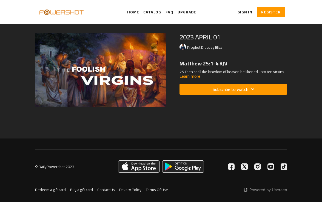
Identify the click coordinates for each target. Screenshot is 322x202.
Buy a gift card (81, 190)
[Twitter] (244, 166)
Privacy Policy (130, 190)
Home (133, 12)
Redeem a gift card (50, 190)
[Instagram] (257, 166)
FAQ (169, 12)
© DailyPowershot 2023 (54, 167)
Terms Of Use (157, 190)
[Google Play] (183, 166)
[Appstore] (139, 166)
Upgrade (187, 12)
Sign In (245, 12)
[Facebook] (231, 166)
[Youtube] (270, 166)
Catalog (152, 12)
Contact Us (106, 190)
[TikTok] (284, 166)
